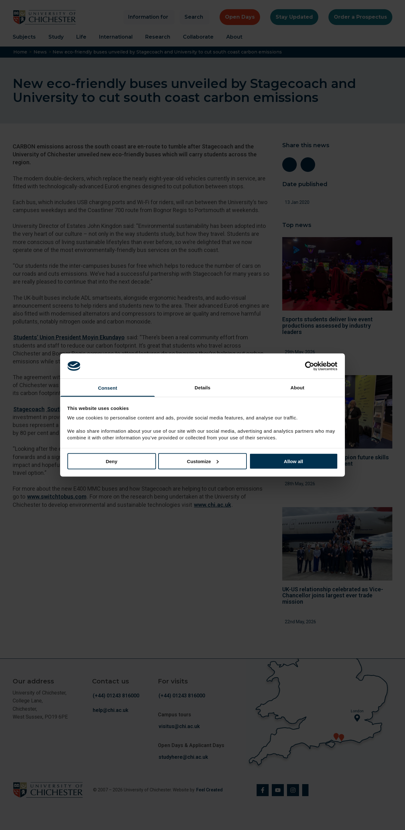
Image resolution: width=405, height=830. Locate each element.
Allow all (293, 461)
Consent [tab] (107, 388)
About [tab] (297, 387)
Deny (111, 461)
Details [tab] (202, 387)
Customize (203, 461)
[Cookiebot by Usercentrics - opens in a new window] (310, 366)
